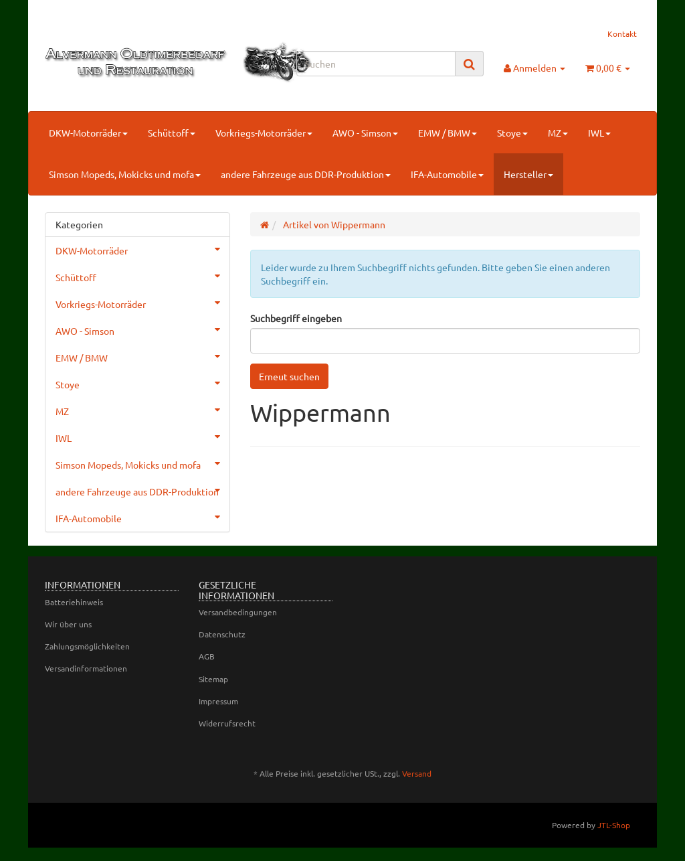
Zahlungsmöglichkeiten (87, 646)
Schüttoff (171, 133)
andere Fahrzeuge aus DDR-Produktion (306, 174)
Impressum (218, 701)
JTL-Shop (613, 824)
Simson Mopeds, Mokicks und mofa (125, 174)
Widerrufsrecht (227, 723)
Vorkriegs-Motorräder (263, 133)
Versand (416, 773)
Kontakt (622, 33)
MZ (558, 133)
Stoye (512, 133)
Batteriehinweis (74, 602)
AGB (207, 656)
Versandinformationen (86, 668)
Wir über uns (68, 624)
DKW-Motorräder (88, 133)
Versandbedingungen (238, 612)
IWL (599, 133)
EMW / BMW (447, 133)
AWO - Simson (365, 133)
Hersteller (528, 174)
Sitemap (213, 679)
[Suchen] (376, 63)
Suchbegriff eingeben (296, 318)
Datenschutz (222, 634)
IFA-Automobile (447, 174)
